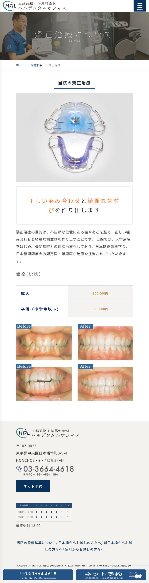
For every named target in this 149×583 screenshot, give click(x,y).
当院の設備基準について (36, 542)
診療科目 (37, 65)
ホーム (20, 65)
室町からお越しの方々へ (84, 549)
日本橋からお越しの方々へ (79, 542)
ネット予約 (33, 486)
